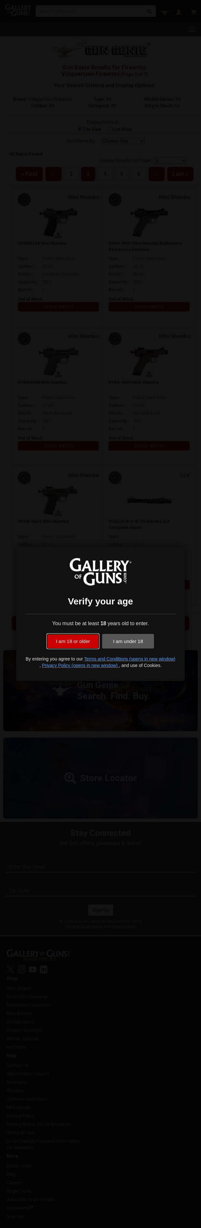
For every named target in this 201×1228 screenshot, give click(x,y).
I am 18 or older (73, 641)
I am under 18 (128, 641)
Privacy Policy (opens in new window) (80, 665)
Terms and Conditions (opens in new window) (129, 658)
